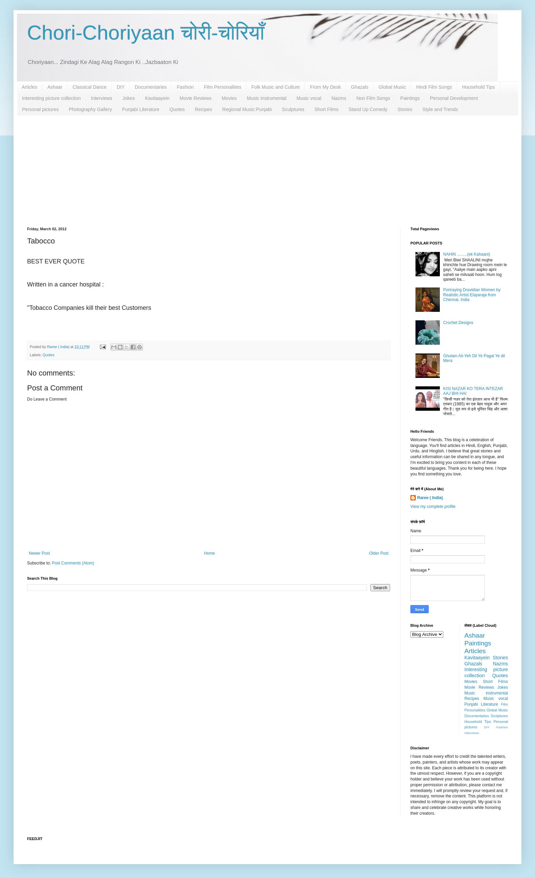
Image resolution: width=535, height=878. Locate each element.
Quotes (177, 109)
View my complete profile (432, 506)
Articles (29, 87)
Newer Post (39, 553)
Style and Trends (440, 109)
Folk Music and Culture (275, 87)
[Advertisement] (267, 166)
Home (209, 553)
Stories (405, 109)
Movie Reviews (196, 98)
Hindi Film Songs (434, 87)
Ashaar (54, 87)
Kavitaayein (157, 98)
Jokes (129, 98)
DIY (121, 87)
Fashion (185, 87)
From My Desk (325, 87)
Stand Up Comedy (368, 109)
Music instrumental (266, 98)
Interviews (101, 98)
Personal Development (454, 98)
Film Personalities (222, 87)
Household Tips (478, 87)
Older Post (378, 553)
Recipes (203, 109)
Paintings (410, 98)
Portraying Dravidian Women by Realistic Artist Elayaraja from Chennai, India (471, 294)
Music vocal (309, 98)
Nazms (338, 98)
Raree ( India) (430, 497)
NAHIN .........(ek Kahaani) (466, 254)
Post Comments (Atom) (73, 563)
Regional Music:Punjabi (247, 109)
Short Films (327, 109)
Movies (229, 98)
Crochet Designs (458, 322)
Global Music (392, 87)
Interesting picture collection (51, 98)
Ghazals (359, 87)
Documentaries (151, 87)
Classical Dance (89, 87)
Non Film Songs (373, 98)
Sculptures (293, 109)
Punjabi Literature (140, 109)
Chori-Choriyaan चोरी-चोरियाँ (145, 32)
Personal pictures (40, 109)
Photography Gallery (90, 109)
